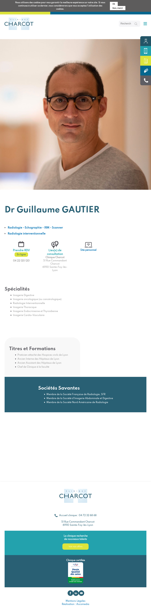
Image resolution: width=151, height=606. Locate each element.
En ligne (21, 254)
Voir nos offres (75, 546)
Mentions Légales (75, 601)
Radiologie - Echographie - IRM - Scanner (35, 227)
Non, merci (118, 7)
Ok (114, 3)
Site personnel (88, 250)
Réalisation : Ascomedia (75, 604)
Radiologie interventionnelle (27, 233)
